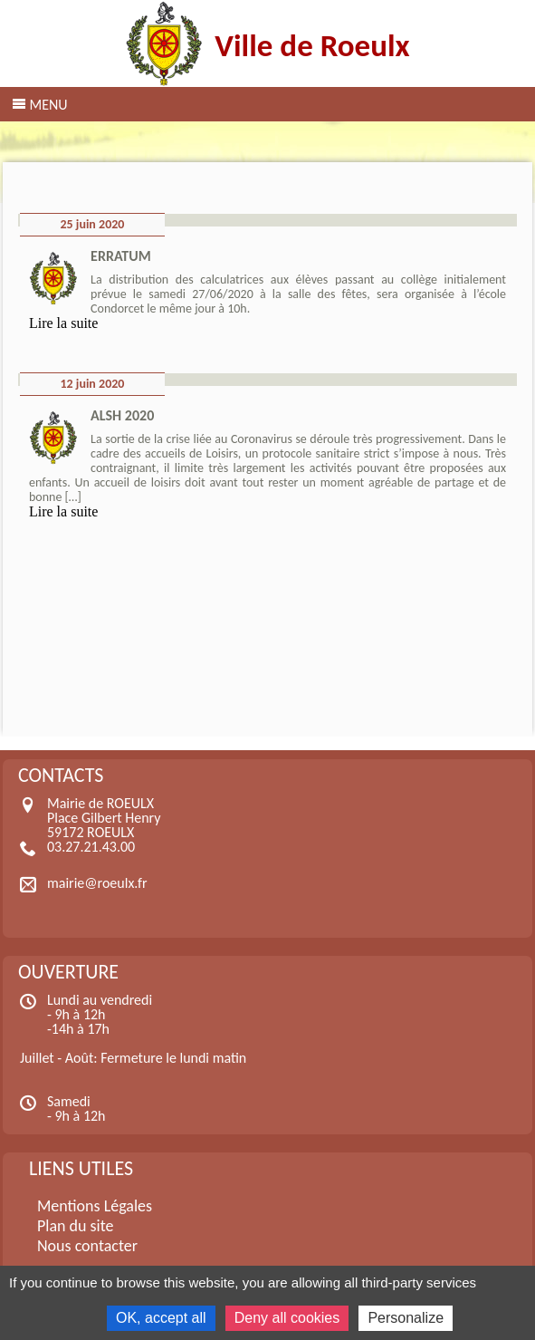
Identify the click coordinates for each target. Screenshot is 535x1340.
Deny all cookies (287, 1318)
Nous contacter (87, 1246)
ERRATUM (121, 256)
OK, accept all (161, 1318)
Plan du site (75, 1226)
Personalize (406, 1318)
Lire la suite (63, 323)
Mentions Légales (94, 1206)
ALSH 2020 (122, 415)
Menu (48, 104)
